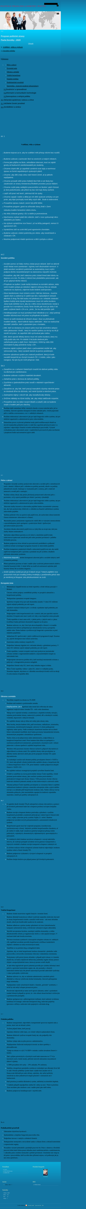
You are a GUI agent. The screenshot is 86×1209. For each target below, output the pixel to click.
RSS (43, 1205)
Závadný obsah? (31, 1205)
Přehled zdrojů (37, 1184)
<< (4, 1184)
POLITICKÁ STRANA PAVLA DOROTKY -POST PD (23, 6)
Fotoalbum (45, 1176)
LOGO (5, 1169)
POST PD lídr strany (8, 1171)
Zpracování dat (38, 1205)
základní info (6, 1172)
